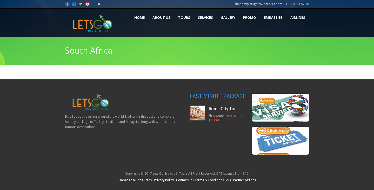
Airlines (297, 17)
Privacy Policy (164, 180)
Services (205, 17)
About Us (161, 17)
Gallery (228, 17)
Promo (249, 17)
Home (139, 17)
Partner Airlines (244, 180)
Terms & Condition (208, 180)
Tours (184, 17)
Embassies (273, 17)
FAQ (228, 180)
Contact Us (184, 180)
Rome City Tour (223, 109)
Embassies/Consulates (135, 180)
